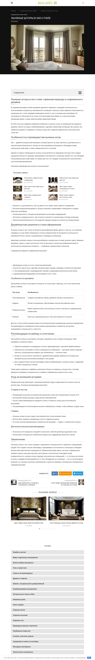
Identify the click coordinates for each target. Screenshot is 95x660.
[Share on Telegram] (78, 473)
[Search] (83, 3)
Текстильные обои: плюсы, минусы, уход (66, 523)
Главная (13, 11)
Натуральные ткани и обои (28, 11)
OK (89, 657)
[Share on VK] (55, 473)
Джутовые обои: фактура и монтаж (28, 523)
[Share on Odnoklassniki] (65, 473)
